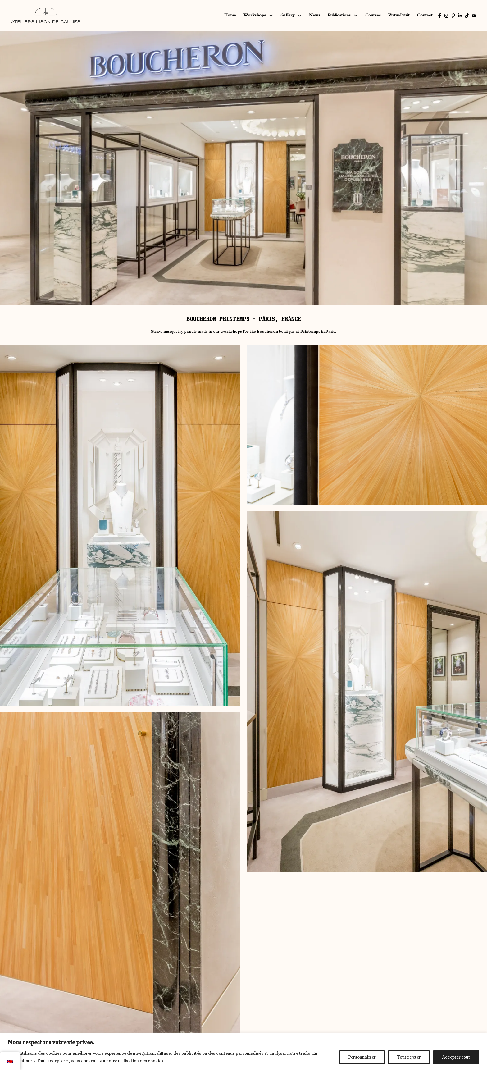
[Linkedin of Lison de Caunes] (460, 15)
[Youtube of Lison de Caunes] (474, 15)
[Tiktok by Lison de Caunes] (467, 15)
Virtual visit (399, 15)
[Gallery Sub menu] (300, 15)
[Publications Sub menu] (356, 15)
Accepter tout (456, 1057)
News (314, 15)
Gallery (287, 15)
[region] (243, 1051)
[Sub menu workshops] (271, 15)
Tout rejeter (409, 1057)
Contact (425, 15)
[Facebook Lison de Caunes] (440, 15)
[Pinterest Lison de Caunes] (453, 15)
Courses (373, 15)
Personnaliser (362, 1057)
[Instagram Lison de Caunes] (446, 15)
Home (230, 15)
